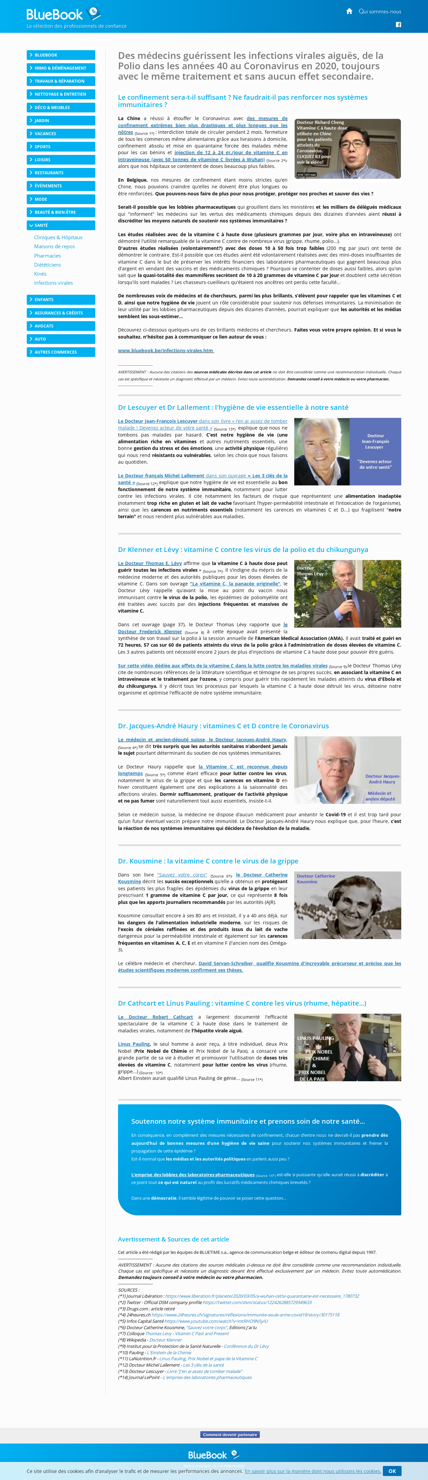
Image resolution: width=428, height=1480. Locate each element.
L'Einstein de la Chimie (169, 1353)
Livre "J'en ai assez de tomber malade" (204, 1371)
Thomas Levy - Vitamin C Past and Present (187, 1333)
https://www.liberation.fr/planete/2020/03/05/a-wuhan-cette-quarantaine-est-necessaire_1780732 (262, 1296)
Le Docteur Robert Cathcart (155, 1017)
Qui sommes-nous (380, 12)
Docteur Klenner (165, 1340)
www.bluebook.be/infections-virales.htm (165, 350)
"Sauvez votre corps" (206, 1327)
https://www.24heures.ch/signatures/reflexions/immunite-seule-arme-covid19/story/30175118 (245, 1315)
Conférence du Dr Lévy (246, 1346)
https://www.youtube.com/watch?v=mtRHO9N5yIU (216, 1321)
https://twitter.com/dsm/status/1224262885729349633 (257, 1302)
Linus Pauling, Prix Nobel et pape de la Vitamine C (208, 1359)
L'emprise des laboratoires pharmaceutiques (207, 1377)
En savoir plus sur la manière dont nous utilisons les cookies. (313, 1471)
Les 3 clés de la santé (203, 1365)
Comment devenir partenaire (230, 1434)
